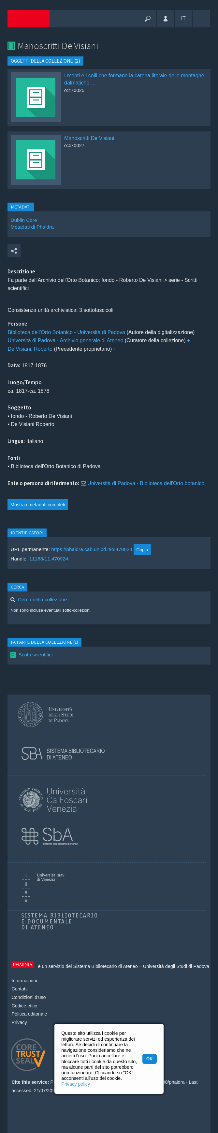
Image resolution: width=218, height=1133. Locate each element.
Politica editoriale (29, 1014)
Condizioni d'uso (28, 997)
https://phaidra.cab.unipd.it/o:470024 (91, 549)
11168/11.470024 (48, 558)
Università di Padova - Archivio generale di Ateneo (65, 340)
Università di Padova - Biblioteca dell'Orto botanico (145, 483)
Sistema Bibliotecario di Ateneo (105, 966)
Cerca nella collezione (42, 599)
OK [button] (149, 1058)
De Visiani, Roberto (29, 349)
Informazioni (24, 980)
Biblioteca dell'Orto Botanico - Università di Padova (66, 332)
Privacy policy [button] (75, 1084)
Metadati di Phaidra (31, 227)
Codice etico (24, 1005)
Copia (142, 549)
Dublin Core (23, 220)
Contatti (19, 988)
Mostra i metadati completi (37, 504)
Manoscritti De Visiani (89, 138)
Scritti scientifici (35, 654)
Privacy (19, 1022)
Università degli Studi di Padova (176, 966)
